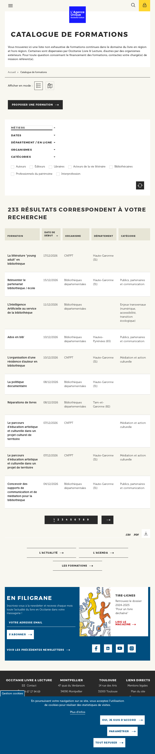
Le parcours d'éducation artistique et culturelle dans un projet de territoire (22, 461)
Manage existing (48, 634)
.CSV (128, 534)
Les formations (74, 565)
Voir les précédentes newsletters (35, 649)
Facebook (96, 648)
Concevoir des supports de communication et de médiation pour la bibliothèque (22, 492)
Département (103, 236)
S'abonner (17, 634)
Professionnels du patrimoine (34, 174)
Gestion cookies (12, 693)
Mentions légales (138, 685)
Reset (140, 185)
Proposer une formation (32, 104)
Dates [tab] (16, 135)
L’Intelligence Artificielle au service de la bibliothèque (21, 308)
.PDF (136, 534)
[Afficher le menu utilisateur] (144, 5)
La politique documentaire (17, 384)
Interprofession (70, 174)
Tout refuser (106, 742)
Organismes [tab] (21, 149)
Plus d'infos (77, 712)
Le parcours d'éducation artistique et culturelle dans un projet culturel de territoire (22, 431)
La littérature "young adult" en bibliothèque (21, 259)
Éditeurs (40, 167)
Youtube (120, 648)
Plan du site (138, 691)
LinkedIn (108, 648)
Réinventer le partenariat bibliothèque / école (21, 284)
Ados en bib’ (15, 337)
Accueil (12, 72)
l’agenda (100, 552)
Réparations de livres (22, 402)
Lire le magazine (123, 623)
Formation (15, 236)
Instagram (132, 648)
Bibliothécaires (123, 167)
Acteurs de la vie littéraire (89, 167)
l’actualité (48, 552)
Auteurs (21, 167)
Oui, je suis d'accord (119, 720)
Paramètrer (119, 731)
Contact (31, 685)
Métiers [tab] (18, 127)
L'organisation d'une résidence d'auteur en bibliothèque (22, 361)
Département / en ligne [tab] (31, 142)
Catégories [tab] (21, 156)
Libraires (59, 167)
